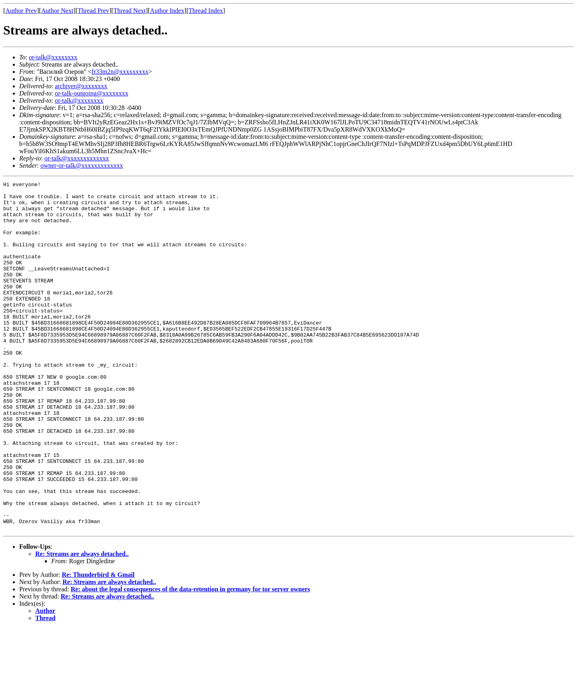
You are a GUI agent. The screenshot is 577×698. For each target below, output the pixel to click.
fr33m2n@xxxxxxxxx (120, 71)
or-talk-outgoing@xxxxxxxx (91, 93)
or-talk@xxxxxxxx (53, 57)
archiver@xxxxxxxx (81, 86)
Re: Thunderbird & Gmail (98, 644)
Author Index (167, 10)
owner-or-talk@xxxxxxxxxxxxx (81, 165)
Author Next (57, 10)
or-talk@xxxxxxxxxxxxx (76, 158)
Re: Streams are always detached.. (82, 623)
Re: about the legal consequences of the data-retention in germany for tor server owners (190, 658)
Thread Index (206, 10)
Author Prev (21, 10)
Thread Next (129, 10)
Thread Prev (93, 10)
